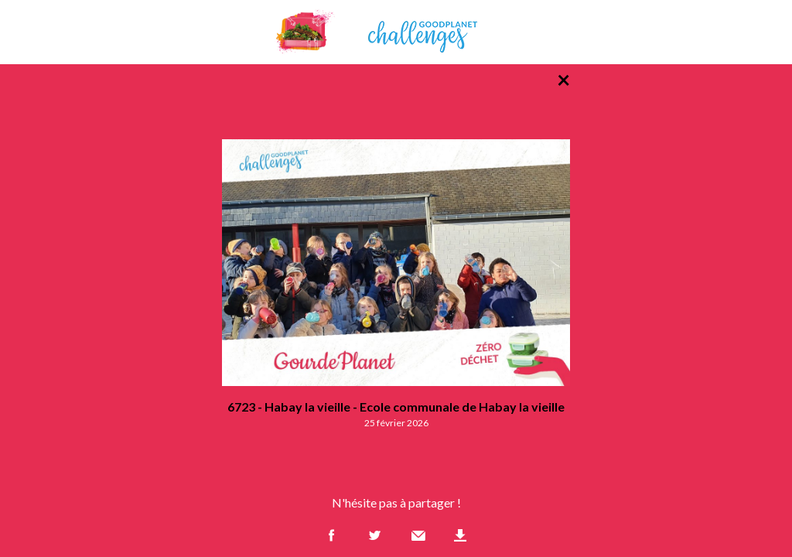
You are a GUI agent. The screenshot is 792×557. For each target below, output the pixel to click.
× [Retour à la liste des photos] (563, 79)
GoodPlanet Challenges (396, 32)
